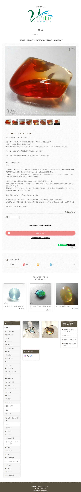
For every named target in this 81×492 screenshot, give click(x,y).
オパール (9, 388)
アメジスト (9, 364)
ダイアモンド (10, 327)
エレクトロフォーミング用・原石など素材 (12, 414)
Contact (58, 36)
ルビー (8, 334)
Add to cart (40, 229)
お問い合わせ (67, 331)
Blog (49, 36)
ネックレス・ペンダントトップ (12, 438)
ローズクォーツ (11, 367)
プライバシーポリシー (69, 335)
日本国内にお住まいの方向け (40, 234)
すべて (12, 260)
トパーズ (9, 337)
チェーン (9, 409)
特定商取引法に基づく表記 (69, 340)
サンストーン (10, 381)
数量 (7, 213)
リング (8, 420)
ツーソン (9, 398)
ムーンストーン (11, 384)
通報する (73, 243)
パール (8, 391)
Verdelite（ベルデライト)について (69, 326)
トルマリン (9, 357)
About (30, 36)
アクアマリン (10, 344)
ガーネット (9, 354)
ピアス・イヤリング (12, 457)
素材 (7, 406)
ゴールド (9, 427)
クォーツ (9, 371)
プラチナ (9, 423)
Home (22, 36)
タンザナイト (10, 378)
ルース (8, 323)
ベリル (8, 347)
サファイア (9, 330)
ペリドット (9, 374)
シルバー (9, 430)
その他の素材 (10, 434)
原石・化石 (9, 402)
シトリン (9, 361)
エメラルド (9, 340)
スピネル (9, 350)
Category (40, 36)
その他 (8, 394)
